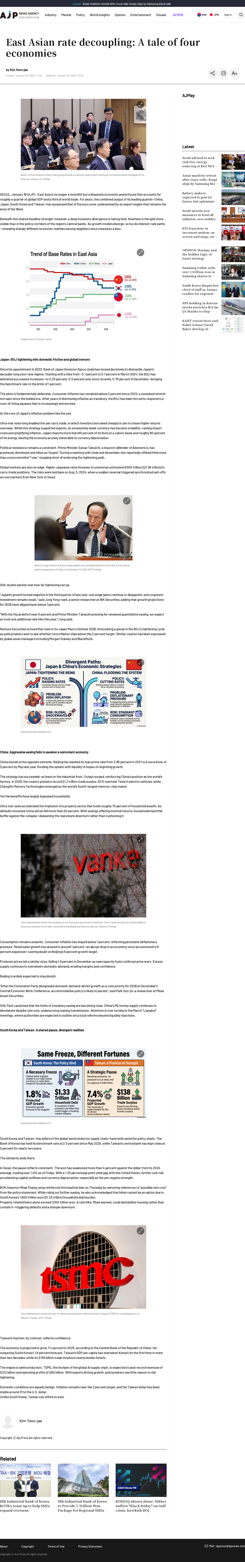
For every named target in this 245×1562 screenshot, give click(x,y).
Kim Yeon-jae (31, 1420)
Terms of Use (56, 1546)
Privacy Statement (90, 1546)
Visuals (161, 15)
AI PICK (178, 15)
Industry (50, 15)
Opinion (120, 15)
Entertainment (140, 15)
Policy (80, 15)
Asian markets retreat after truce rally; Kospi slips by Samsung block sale (127, 3)
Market (66, 15)
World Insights (100, 15)
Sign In (228, 14)
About (4, 1546)
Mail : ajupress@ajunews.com (227, 1546)
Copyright (27, 1546)
